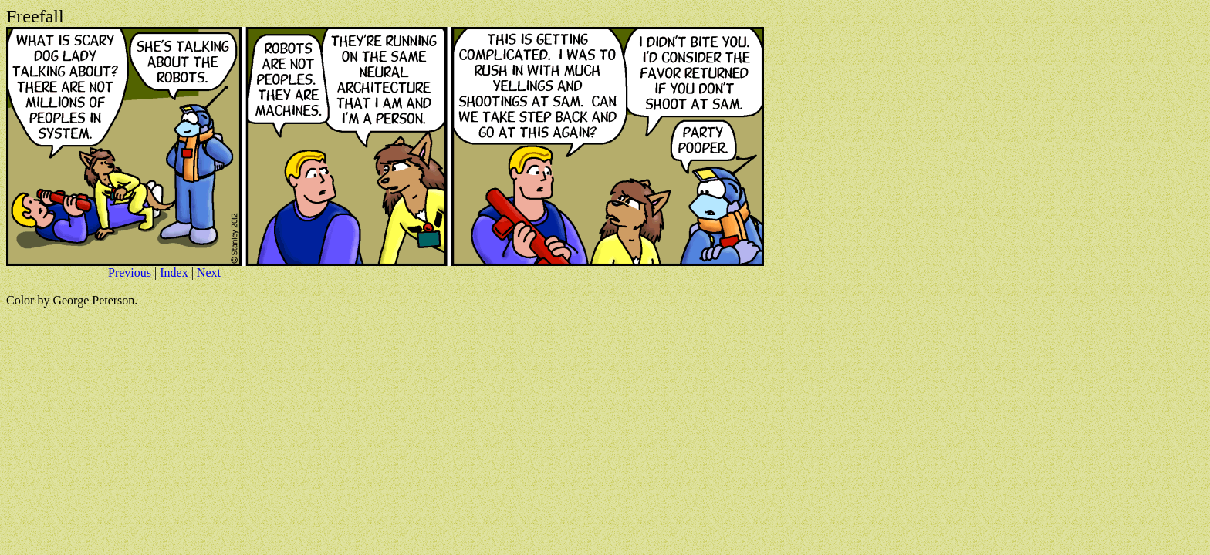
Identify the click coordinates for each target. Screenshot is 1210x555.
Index (174, 272)
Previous (129, 272)
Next (209, 272)
